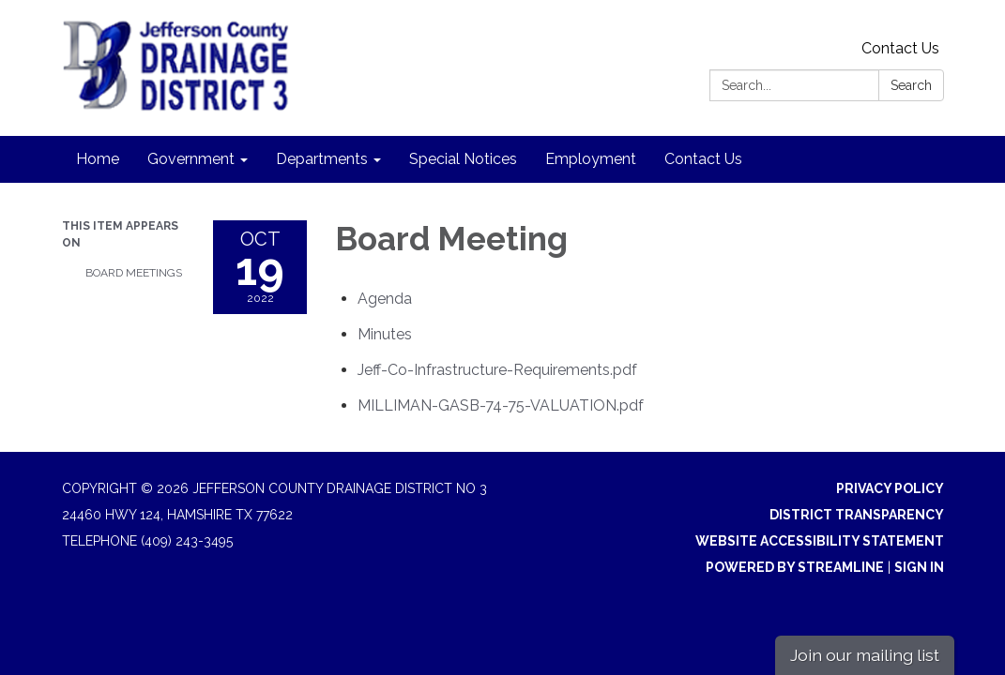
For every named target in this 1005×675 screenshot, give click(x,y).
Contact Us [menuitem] (703, 159)
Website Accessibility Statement (819, 540)
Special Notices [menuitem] (463, 159)
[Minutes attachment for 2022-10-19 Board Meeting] (385, 334)
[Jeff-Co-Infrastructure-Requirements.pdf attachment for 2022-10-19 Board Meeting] (497, 370)
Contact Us (900, 48)
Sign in (919, 567)
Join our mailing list (864, 655)
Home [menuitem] (97, 159)
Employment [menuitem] (590, 159)
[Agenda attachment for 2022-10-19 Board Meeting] (385, 299)
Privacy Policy (890, 488)
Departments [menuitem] (322, 159)
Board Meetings (133, 272)
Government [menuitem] (191, 159)
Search (911, 85)
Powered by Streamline (795, 567)
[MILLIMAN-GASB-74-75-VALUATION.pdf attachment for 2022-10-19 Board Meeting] (501, 405)
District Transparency (856, 514)
